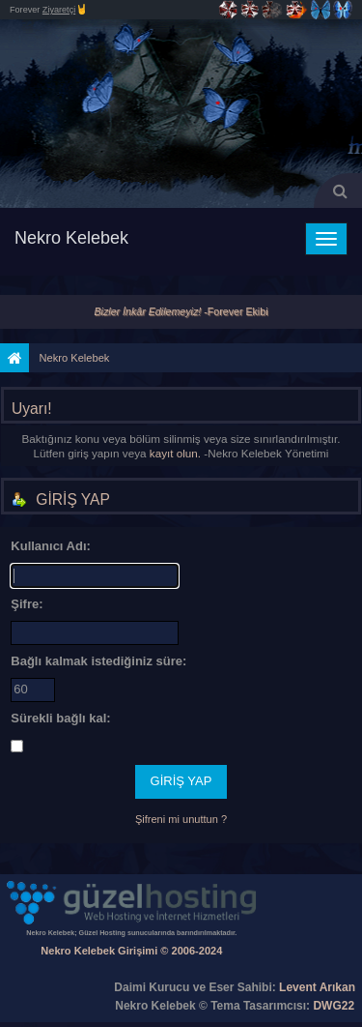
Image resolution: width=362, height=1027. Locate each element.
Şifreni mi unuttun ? (181, 819)
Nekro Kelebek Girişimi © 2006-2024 (131, 950)
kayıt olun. (175, 453)
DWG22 (333, 1005)
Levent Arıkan (317, 987)
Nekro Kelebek (71, 238)
